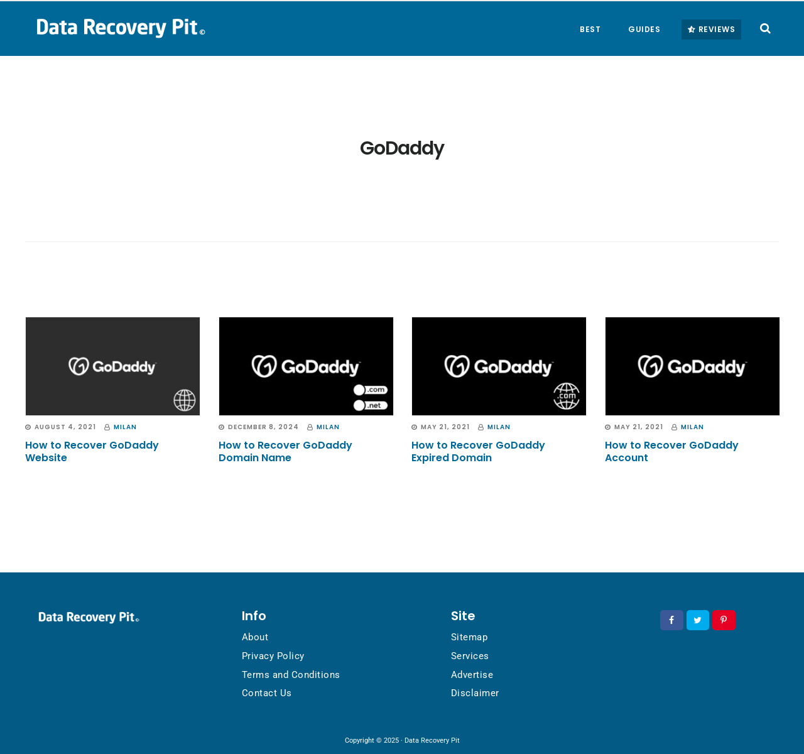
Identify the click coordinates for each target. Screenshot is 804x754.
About (255, 637)
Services (470, 656)
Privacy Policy (273, 656)
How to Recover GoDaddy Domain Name (285, 451)
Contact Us (267, 693)
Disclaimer (475, 693)
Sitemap (469, 637)
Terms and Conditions (291, 674)
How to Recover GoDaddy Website (92, 451)
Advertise (472, 674)
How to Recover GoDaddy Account (672, 451)
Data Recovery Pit (119, 28)
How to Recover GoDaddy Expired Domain (478, 451)
